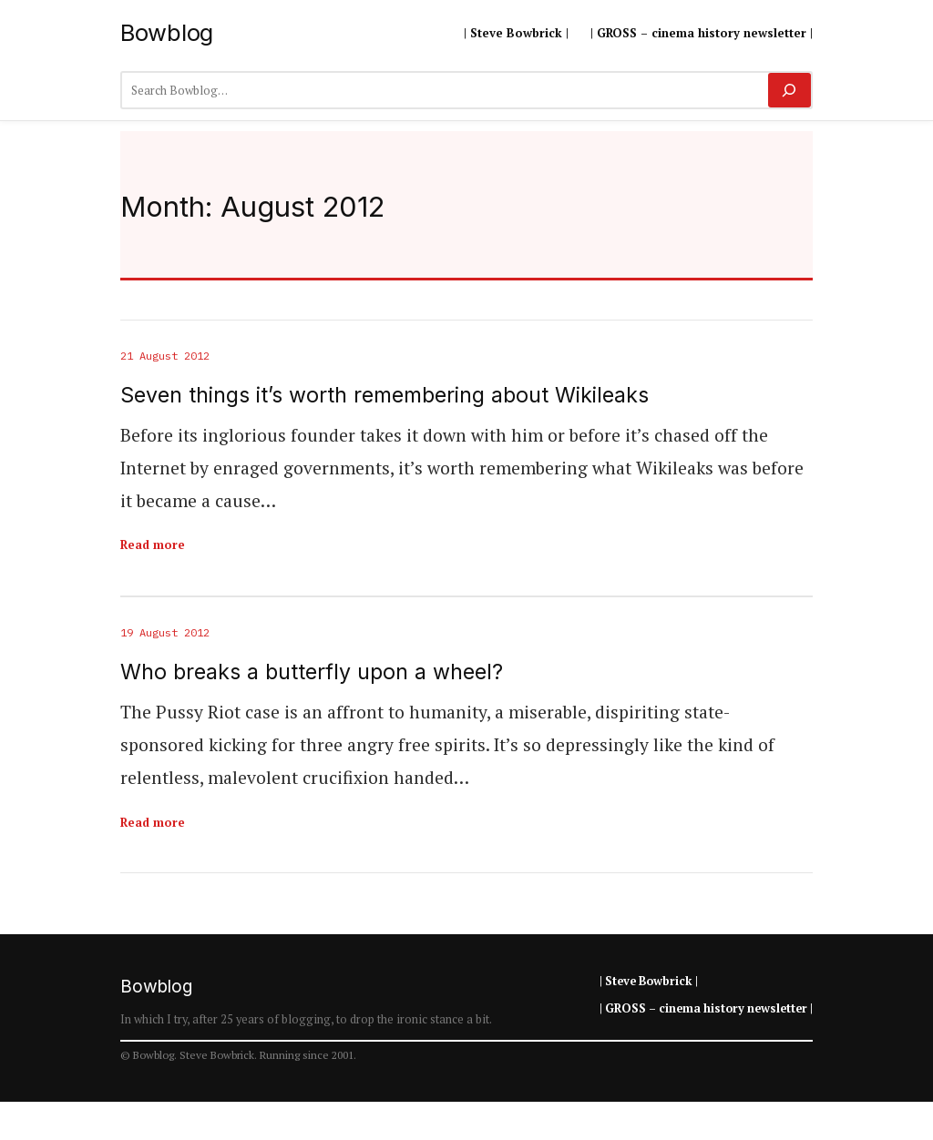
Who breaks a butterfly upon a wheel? (311, 672)
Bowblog (166, 32)
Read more (152, 544)
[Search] (789, 90)
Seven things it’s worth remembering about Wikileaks (384, 395)
